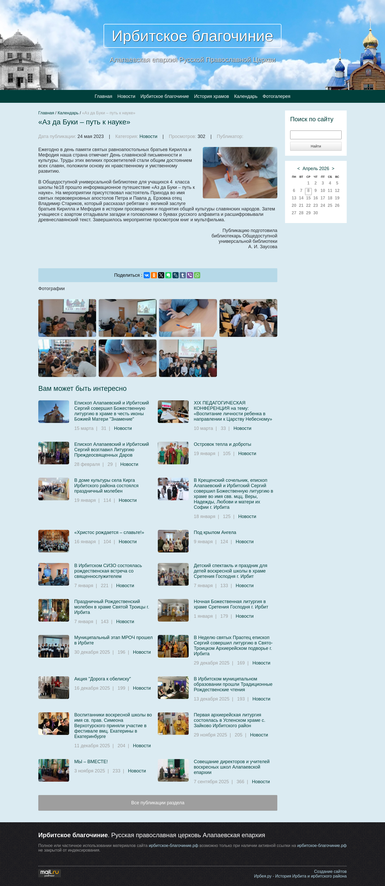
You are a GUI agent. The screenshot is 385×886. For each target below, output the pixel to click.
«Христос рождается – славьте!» (109, 532)
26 (337, 205)
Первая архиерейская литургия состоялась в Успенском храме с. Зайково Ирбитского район (229, 720)
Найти (316, 146)
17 (322, 198)
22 (308, 205)
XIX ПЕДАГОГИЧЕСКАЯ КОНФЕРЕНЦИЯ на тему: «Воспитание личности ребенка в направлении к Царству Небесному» (233, 411)
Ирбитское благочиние (192, 35)
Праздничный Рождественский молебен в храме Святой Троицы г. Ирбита (111, 607)
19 (337, 198)
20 (294, 205)
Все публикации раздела (158, 802)
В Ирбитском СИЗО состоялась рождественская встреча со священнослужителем (108, 571)
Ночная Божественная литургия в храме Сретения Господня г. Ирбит (231, 604)
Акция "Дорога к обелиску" (102, 678)
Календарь (246, 96)
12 (337, 190)
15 (308, 198)
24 (322, 205)
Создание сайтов (330, 871)
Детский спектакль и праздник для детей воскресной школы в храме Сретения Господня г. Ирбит (230, 571)
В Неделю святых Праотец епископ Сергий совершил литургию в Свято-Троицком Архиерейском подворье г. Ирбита (233, 645)
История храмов (211, 96)
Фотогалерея (276, 96)
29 (308, 213)
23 (315, 205)
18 (330, 198)
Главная (103, 96)
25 (330, 205)
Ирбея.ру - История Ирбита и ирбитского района (300, 876)
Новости (126, 96)
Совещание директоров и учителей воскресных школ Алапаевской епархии (232, 767)
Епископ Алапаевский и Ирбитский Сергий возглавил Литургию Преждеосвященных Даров (111, 450)
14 (301, 198)
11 (330, 190)
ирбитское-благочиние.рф (173, 845)
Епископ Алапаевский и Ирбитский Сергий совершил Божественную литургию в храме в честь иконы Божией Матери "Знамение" (111, 411)
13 (294, 198)
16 (315, 198)
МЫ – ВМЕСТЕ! (91, 761)
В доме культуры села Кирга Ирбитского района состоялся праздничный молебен (106, 486)
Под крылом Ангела (215, 532)
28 (301, 213)
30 (315, 213)
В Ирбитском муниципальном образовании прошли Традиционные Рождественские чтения (233, 684)
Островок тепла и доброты (222, 444)
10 (322, 190)
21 (301, 205)
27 (294, 213)
